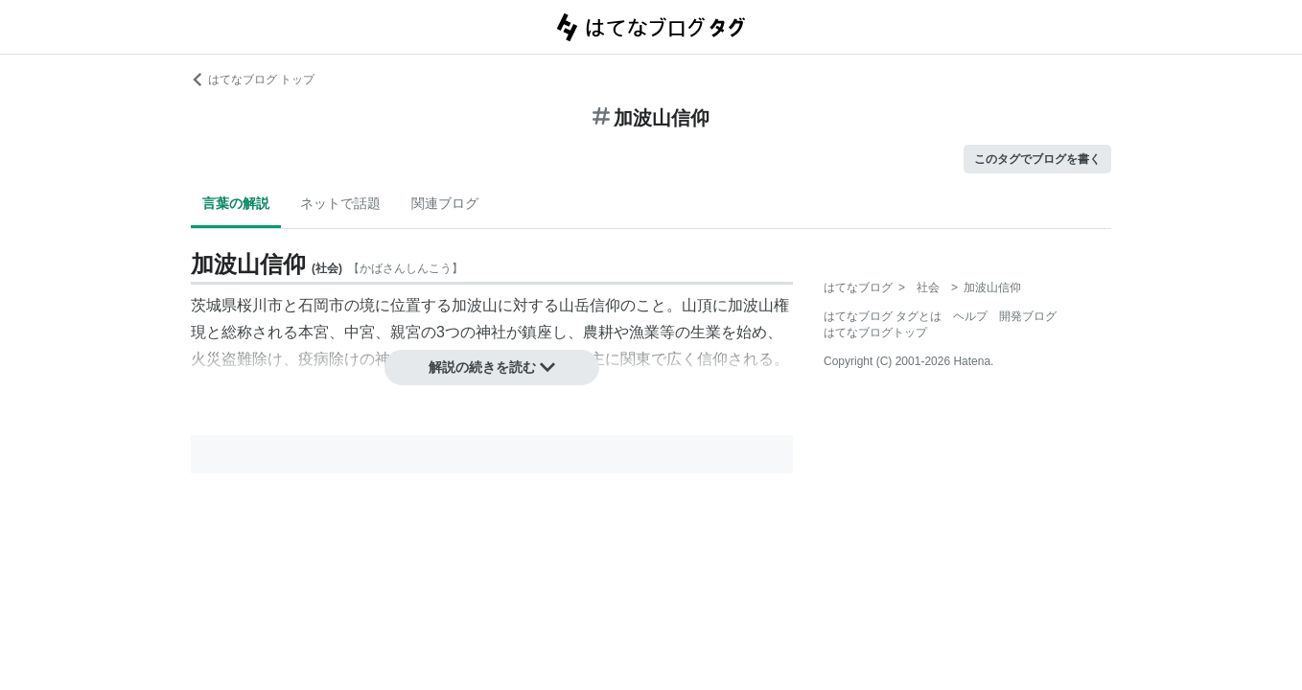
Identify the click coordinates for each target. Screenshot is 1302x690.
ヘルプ (970, 316)
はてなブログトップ (875, 332)
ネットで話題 (340, 203)
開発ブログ (1028, 316)
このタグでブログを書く (1037, 159)
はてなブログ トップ (252, 79)
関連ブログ (444, 203)
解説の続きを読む (492, 367)
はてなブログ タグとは (883, 316)
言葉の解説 (235, 203)
